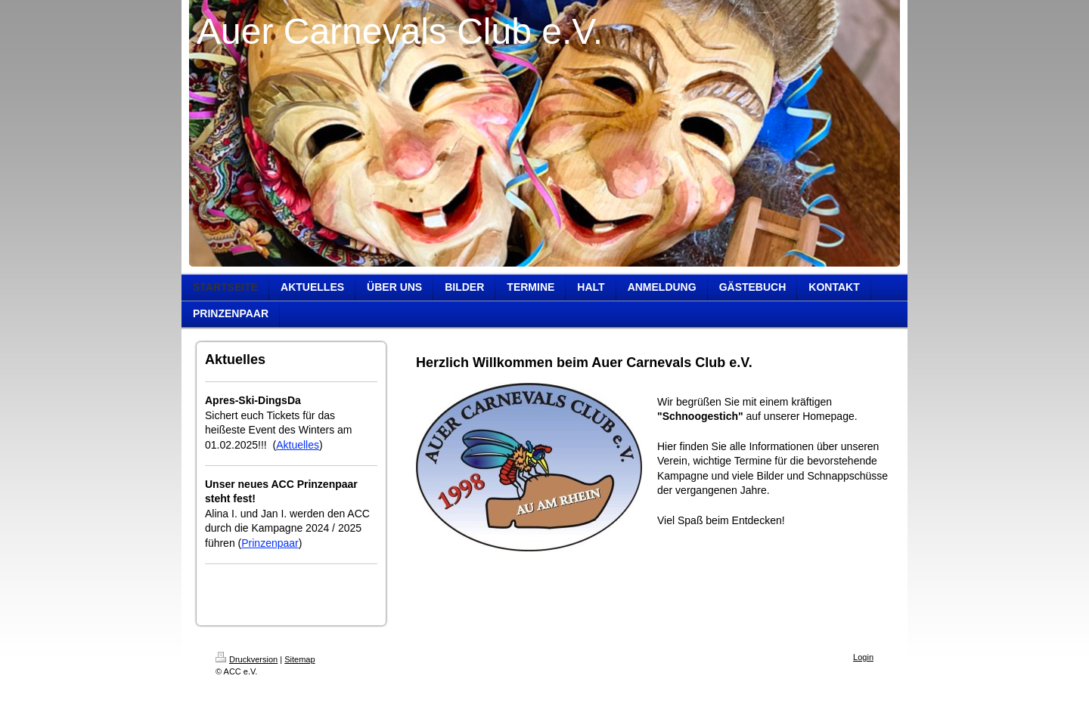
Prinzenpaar (270, 543)
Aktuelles (297, 445)
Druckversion (247, 659)
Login (863, 657)
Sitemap (299, 659)
